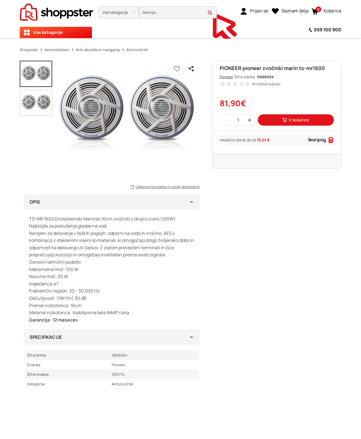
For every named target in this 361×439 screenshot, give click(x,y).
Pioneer (226, 76)
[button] (119, 12)
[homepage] (56, 10)
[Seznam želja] (290, 11)
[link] (254, 11)
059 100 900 (327, 30)
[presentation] (180, 19)
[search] (177, 12)
